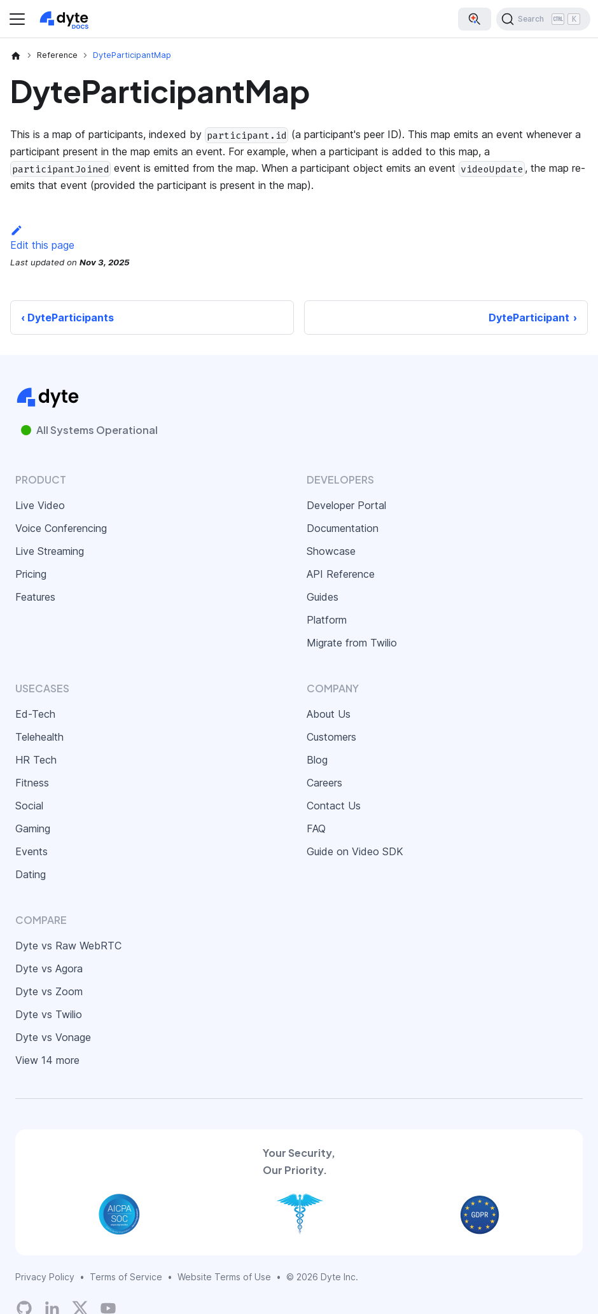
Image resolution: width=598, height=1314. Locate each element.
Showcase (331, 551)
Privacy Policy (44, 1276)
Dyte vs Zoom (49, 991)
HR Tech (36, 759)
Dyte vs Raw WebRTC (68, 945)
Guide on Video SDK (355, 851)
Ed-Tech (35, 714)
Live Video (40, 505)
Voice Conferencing (61, 528)
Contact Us (334, 805)
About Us (329, 714)
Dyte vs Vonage (53, 1037)
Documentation (343, 528)
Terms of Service (126, 1276)
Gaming (32, 828)
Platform (327, 619)
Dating (30, 874)
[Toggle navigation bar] (17, 19)
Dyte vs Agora (49, 968)
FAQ (316, 828)
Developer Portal (346, 505)
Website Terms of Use (224, 1276)
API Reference (341, 574)
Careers (324, 782)
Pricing (30, 574)
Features (35, 597)
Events (31, 851)
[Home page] (16, 55)
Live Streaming (49, 551)
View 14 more (47, 1060)
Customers (331, 736)
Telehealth (39, 736)
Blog (317, 759)
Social (29, 805)
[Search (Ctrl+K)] (543, 19)
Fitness (32, 782)
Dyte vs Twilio (48, 1014)
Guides (322, 597)
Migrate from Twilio (352, 642)
